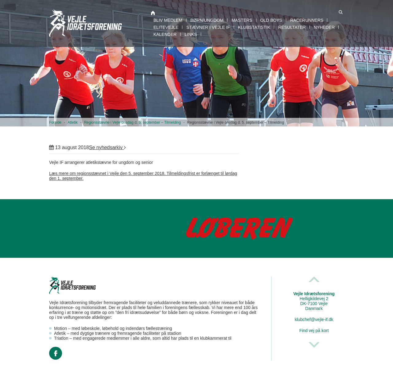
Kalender (165, 34)
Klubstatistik (254, 27)
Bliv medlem (168, 20)
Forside (55, 122)
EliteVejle (166, 27)
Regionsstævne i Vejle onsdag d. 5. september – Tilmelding (132, 122)
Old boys (271, 20)
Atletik (73, 122)
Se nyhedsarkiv (107, 147)
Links (191, 34)
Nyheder (324, 27)
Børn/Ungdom (207, 20)
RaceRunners (306, 20)
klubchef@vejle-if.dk (314, 319)
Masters (242, 20)
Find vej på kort (314, 330)
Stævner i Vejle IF (208, 27)
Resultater (291, 27)
